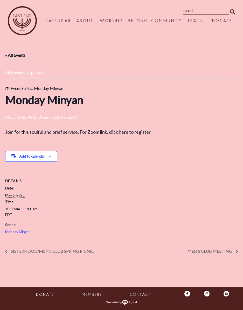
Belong (138, 21)
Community (166, 21)
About (84, 21)
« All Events (15, 55)
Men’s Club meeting (210, 251)
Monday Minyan (18, 231)
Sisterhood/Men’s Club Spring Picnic (52, 251)
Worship (111, 21)
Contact (139, 295)
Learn (195, 21)
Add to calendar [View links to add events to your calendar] (32, 156)
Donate (222, 21)
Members (91, 295)
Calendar (58, 21)
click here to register (130, 132)
